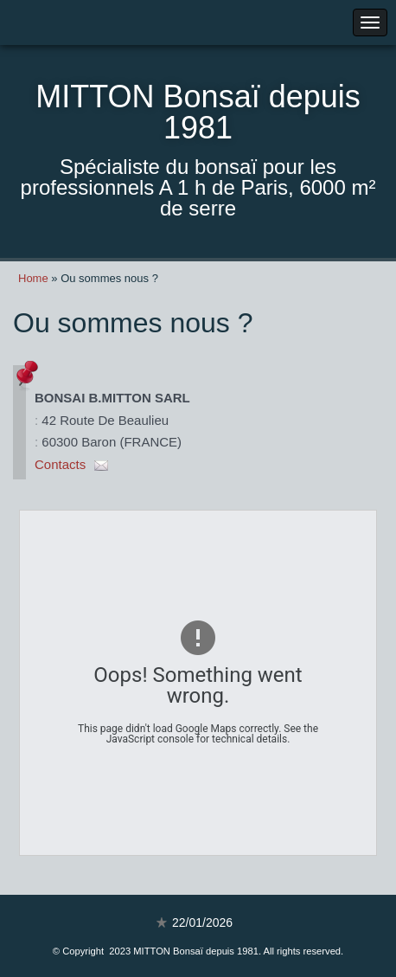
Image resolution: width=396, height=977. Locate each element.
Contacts (60, 464)
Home (33, 278)
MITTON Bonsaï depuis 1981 (198, 112)
